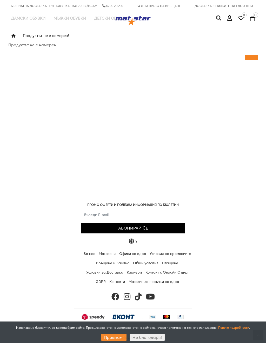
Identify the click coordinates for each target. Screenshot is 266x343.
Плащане (170, 263)
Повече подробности (233, 328)
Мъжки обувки (70, 18)
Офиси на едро (132, 253)
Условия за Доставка (104, 272)
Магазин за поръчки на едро (154, 281)
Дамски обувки (28, 18)
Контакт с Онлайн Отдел (166, 272)
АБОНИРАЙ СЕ (133, 228)
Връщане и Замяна (112, 263)
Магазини (107, 253)
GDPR (101, 281)
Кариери (134, 272)
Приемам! (114, 337)
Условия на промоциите (170, 253)
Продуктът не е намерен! (46, 35)
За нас (89, 253)
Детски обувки (110, 18)
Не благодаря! (147, 337)
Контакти (117, 281)
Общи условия (145, 263)
